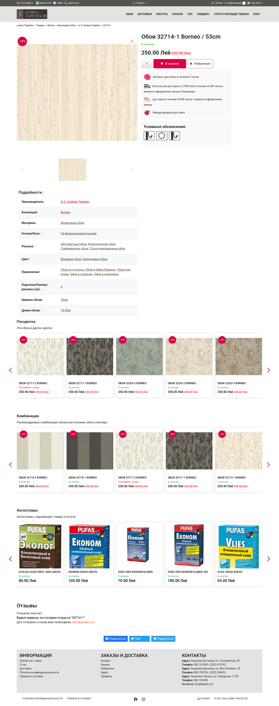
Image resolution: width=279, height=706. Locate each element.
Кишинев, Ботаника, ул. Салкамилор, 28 (215, 660)
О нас (23, 664)
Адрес (104, 672)
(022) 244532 (218, 672)
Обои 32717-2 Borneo (33, 383)
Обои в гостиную (72, 269)
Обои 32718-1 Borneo (82, 477)
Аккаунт (106, 660)
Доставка (25, 668)
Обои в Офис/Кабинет (101, 269)
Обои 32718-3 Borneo (33, 477)
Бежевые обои (71, 259)
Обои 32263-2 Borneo (182, 383)
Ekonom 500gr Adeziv (82, 571)
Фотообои (144, 14)
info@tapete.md (203, 684)
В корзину (169, 63)
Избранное (107, 668)
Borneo (65, 212)
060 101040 (201, 664)
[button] (72, 170)
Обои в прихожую (106, 274)
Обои (129, 14)
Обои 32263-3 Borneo (231, 383)
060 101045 (201, 680)
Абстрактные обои (74, 244)
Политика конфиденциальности (39, 672)
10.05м (65, 310)
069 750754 (201, 672)
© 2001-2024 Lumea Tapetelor (231, 698)
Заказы (105, 664)
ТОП (190, 14)
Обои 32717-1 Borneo (82, 383)
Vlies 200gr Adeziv (229, 571)
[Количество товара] (147, 63)
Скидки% (203, 14)
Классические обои (101, 244)
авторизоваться (83, 622)
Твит (136, 638)
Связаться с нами (30, 660)
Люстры (162, 14)
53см (64, 300)
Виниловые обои (72, 223)
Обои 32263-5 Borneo (132, 383)
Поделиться (115, 638)
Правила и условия (31, 676)
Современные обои (74, 248)
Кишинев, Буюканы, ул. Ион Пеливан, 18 (215, 668)
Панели (177, 14)
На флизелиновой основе (79, 233)
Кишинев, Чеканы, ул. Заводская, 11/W (214, 676)
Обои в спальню (81, 274)
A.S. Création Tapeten (75, 202)
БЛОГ (256, 14)
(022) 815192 (218, 664)
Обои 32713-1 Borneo (231, 477)
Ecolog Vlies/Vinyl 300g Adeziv (40, 571)
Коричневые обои (94, 259)
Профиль (106, 676)
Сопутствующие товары (231, 14)
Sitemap (204, 698)
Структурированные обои (107, 248)
